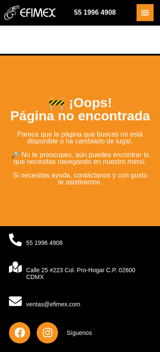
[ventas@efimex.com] (15, 301)
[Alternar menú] (145, 12)
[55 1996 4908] (15, 239)
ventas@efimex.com (53, 304)
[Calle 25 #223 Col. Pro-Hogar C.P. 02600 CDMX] (15, 267)
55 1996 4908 (95, 12)
